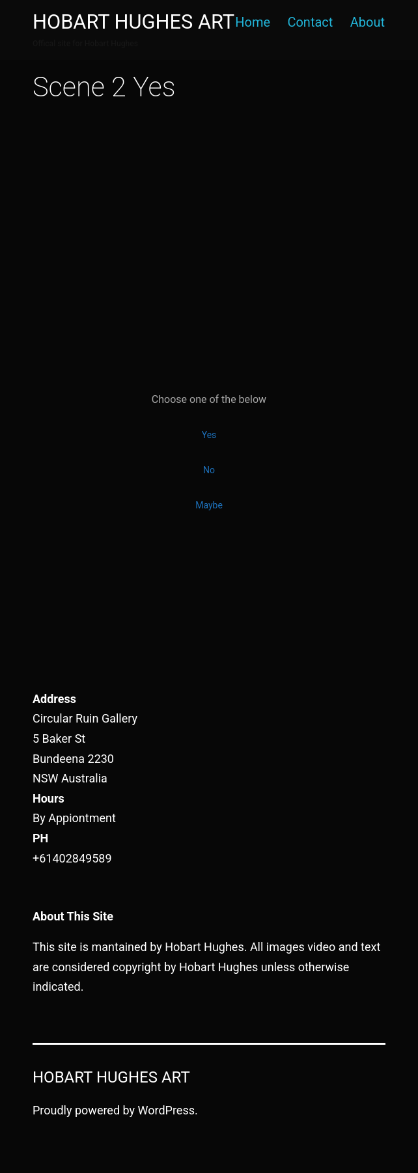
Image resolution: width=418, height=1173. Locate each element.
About (367, 22)
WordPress (166, 1110)
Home (252, 22)
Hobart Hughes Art (133, 22)
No (209, 470)
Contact (310, 22)
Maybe (209, 505)
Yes (209, 435)
